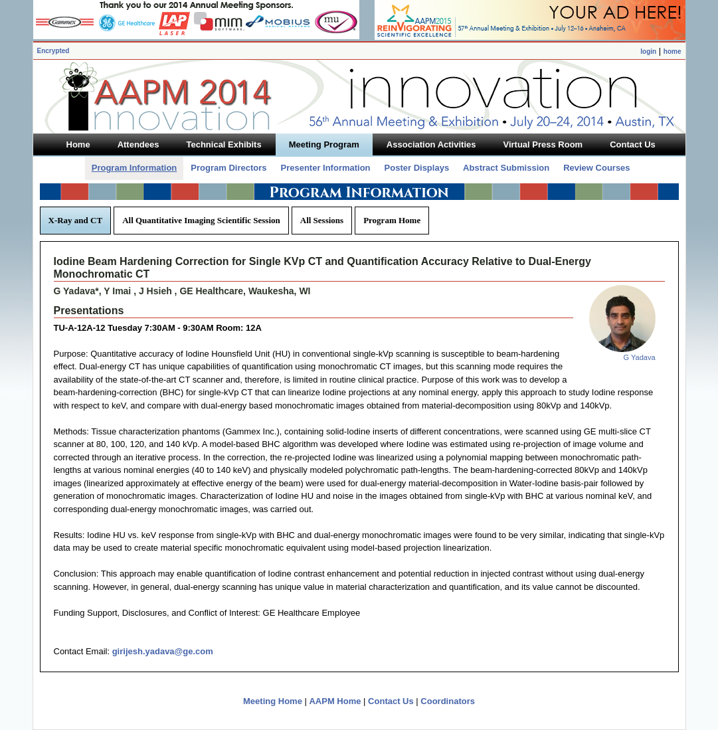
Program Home (391, 220)
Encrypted (53, 50)
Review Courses (596, 168)
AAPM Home (335, 701)
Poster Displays (417, 168)
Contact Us (391, 701)
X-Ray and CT (75, 220)
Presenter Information (325, 168)
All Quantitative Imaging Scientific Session (201, 220)
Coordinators (447, 701)
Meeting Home (272, 701)
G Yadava (640, 357)
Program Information (134, 168)
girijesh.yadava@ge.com (162, 651)
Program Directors (228, 168)
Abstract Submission (506, 168)
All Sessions (321, 220)
